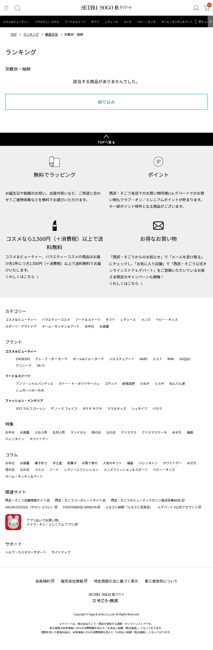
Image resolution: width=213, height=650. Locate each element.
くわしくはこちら (20, 276)
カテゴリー (15, 311)
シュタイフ (139, 408)
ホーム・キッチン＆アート (177, 22)
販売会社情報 (72, 581)
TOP (14, 34)
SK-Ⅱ (41, 365)
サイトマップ (60, 552)
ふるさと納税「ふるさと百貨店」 (129, 507)
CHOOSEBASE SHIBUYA (80, 507)
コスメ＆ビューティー (16, 22)
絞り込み (106, 102)
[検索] (18, 8)
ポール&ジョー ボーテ (88, 358)
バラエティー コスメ (47, 22)
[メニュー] (6, 8)
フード (54, 469)
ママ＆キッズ (116, 408)
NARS (143, 358)
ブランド (13, 342)
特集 (9, 424)
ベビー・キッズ (146, 22)
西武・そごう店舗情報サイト (25, 500)
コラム (11, 454)
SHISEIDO (23, 358)
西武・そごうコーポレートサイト (78, 500)
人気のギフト (112, 463)
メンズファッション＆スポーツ (126, 469)
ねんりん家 (177, 383)
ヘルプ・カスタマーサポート (25, 552)
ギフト (95, 22)
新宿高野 (128, 383)
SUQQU (184, 358)
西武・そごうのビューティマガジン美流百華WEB (146, 500)
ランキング (31, 34)
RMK (170, 358)
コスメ (39, 469)
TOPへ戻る (106, 142)
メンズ (128, 22)
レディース (111, 22)
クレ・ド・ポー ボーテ (51, 358)
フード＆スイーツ (75, 22)
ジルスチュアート (121, 358)
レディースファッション (81, 469)
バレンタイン (14, 438)
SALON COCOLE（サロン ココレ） (29, 507)
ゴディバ (111, 383)
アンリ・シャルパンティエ (34, 383)
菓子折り (41, 463)
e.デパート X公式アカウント (178, 507)
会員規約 (42, 581)
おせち (176, 432)
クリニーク (24, 365)
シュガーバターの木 (30, 390)
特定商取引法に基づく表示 (116, 581)
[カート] (207, 8)
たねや (144, 383)
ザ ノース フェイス (64, 408)
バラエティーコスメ (56, 319)
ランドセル (78, 432)
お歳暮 (104, 326)
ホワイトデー (38, 438)
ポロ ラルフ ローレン (30, 408)
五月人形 (59, 432)
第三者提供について (161, 581)
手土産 (57, 463)
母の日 (96, 432)
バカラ (157, 408)
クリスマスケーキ (154, 432)
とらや (159, 383)
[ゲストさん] (196, 8)
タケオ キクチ (92, 408)
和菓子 (72, 463)
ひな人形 (41, 432)
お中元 (89, 326)
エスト (157, 358)
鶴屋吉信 (51, 34)
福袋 (190, 432)
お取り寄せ (90, 463)
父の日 (111, 432)
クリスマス (129, 432)
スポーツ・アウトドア (21, 326)
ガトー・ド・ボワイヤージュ (79, 383)
